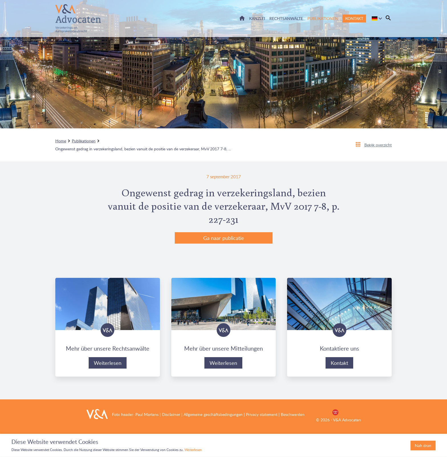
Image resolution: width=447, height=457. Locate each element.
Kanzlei (257, 18)
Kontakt (354, 18)
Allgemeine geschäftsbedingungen (213, 414)
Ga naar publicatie (223, 237)
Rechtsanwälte (286, 18)
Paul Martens (147, 414)
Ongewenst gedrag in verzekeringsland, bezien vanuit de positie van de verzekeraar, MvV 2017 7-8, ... (143, 148)
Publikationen (322, 18)
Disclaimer (170, 414)
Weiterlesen (107, 362)
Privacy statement (261, 414)
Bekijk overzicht (378, 144)
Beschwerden (292, 414)
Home (242, 18)
